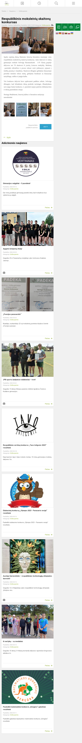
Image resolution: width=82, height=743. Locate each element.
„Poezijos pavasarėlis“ (12, 314)
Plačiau (47, 207)
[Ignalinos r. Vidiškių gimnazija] (7, 3)
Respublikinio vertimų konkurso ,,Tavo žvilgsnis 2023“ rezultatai (24, 446)
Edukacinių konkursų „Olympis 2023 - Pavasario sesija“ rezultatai (25, 512)
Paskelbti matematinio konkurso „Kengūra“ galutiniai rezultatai (24, 708)
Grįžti (9, 138)
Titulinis (4, 11)
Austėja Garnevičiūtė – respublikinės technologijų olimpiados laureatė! (27, 577)
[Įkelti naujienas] (22, 3)
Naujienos (12, 11)
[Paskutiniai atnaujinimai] (39, 3)
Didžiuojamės (23, 11)
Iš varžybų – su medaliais (13, 641)
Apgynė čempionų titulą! (12, 249)
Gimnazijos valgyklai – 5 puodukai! (16, 183)
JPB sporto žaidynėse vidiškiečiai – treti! (19, 380)
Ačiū (45, 127)
